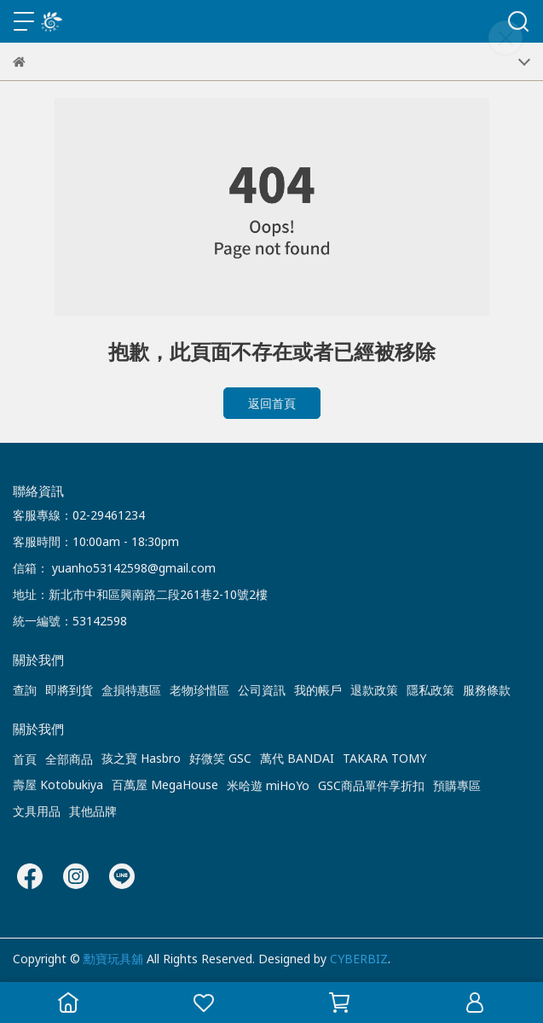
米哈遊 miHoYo (268, 785)
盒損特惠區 (131, 690)
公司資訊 (262, 690)
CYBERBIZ (359, 958)
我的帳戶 (318, 690)
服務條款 (487, 690)
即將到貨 (69, 690)
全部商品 (69, 759)
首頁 (25, 759)
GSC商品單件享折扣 (371, 785)
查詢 (25, 690)
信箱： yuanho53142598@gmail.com (114, 568)
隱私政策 (430, 690)
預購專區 (457, 785)
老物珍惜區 (199, 690)
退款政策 (374, 690)
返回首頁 (272, 403)
